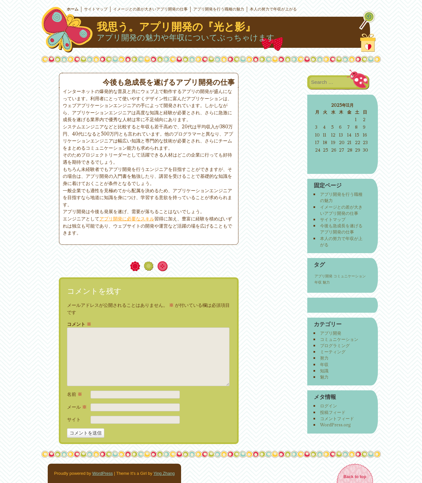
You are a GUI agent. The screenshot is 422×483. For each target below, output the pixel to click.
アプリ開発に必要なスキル (126, 218)
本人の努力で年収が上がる (273, 9)
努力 (324, 358)
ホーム (72, 9)
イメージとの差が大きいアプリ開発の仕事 (150, 9)
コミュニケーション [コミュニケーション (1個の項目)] (349, 276)
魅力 (324, 377)
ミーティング (333, 352)
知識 (324, 371)
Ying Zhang (164, 473)
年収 (324, 364)
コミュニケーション (339, 339)
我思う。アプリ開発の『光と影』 (176, 27)
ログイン (328, 406)
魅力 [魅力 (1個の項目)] (326, 282)
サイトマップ (96, 9)
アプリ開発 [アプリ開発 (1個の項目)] (323, 276)
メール (77, 407)
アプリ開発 (330, 333)
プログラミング (335, 345)
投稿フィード (333, 412)
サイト (74, 419)
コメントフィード (337, 418)
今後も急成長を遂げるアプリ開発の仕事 (341, 229)
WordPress (102, 473)
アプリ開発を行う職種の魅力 (218, 9)
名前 (74, 394)
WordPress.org (335, 425)
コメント (79, 324)
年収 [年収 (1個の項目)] (318, 282)
